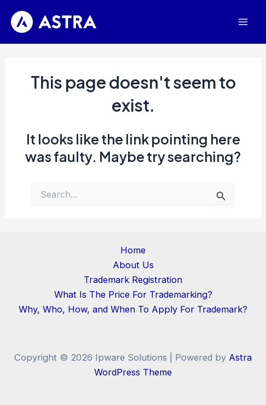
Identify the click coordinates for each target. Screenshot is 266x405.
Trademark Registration (133, 279)
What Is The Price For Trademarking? (133, 294)
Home (133, 250)
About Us (133, 264)
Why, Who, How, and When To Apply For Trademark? (133, 309)
